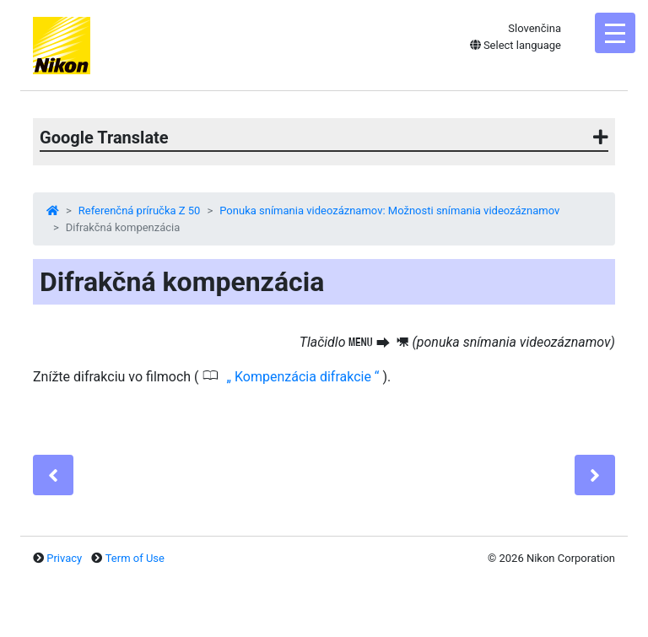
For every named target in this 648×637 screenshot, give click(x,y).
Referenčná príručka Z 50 (139, 210)
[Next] (595, 475)
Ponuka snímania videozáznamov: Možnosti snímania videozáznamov (389, 210)
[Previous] (53, 475)
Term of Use (135, 558)
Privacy (64, 558)
